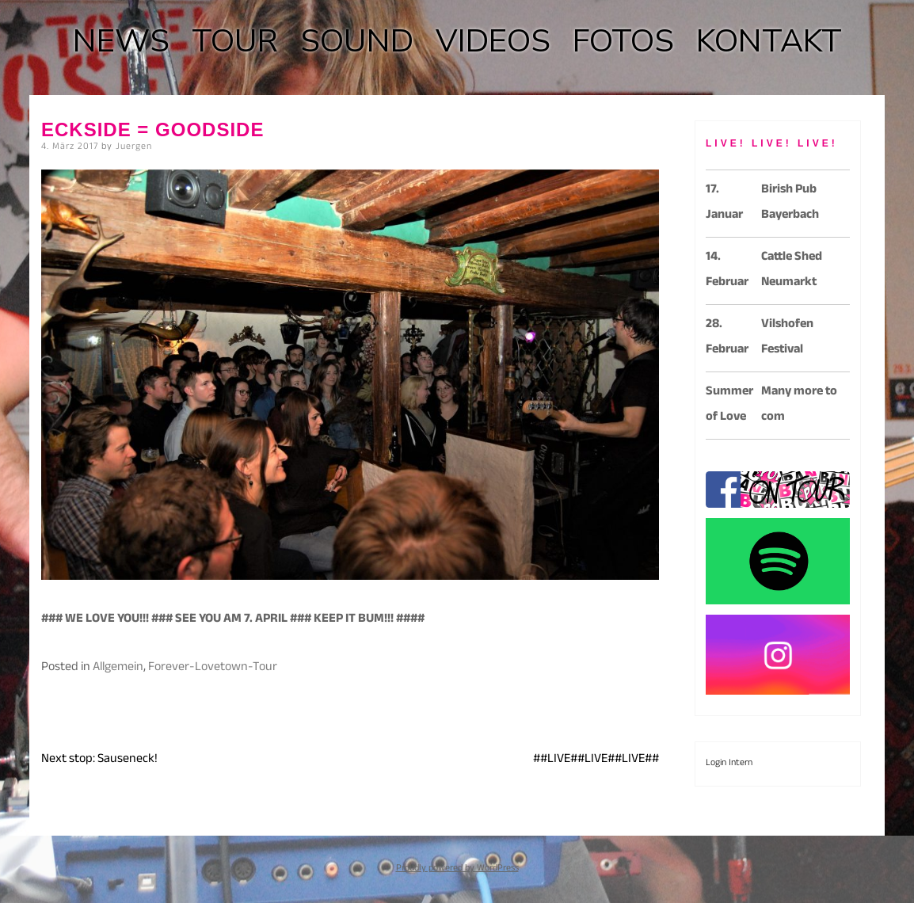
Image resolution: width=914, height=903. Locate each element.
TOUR (235, 41)
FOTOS (623, 41)
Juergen (134, 147)
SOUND (356, 41)
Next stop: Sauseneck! (99, 760)
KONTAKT (769, 41)
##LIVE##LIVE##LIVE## (596, 760)
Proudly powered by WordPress (457, 869)
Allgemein (118, 668)
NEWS (121, 41)
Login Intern (729, 764)
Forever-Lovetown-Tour (212, 668)
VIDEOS (493, 41)
